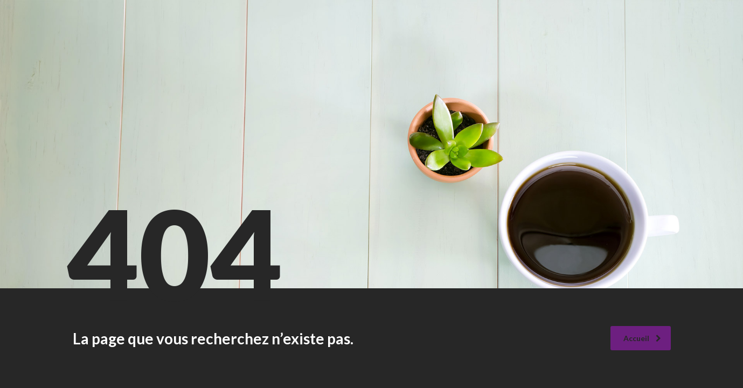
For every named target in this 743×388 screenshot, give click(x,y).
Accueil (642, 338)
